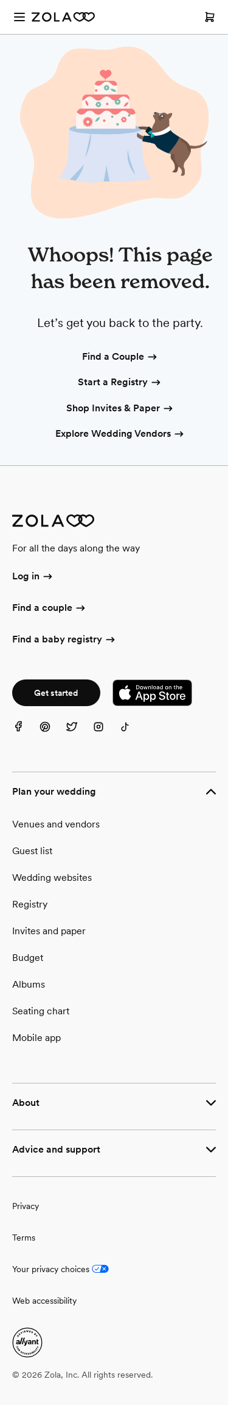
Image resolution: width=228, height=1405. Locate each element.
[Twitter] (79, 734)
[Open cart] (210, 17)
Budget (27, 957)
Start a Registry (120, 382)
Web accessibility (44, 1301)
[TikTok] (132, 734)
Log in (33, 577)
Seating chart (40, 1011)
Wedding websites (52, 877)
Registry (29, 904)
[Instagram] (105, 734)
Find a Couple (120, 357)
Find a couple (49, 608)
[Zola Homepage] (63, 17)
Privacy (25, 1206)
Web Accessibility (0, 0)
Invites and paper (49, 931)
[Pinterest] (52, 734)
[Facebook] (25, 734)
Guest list (32, 851)
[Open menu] (19, 17)
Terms (23, 1237)
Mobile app (36, 1037)
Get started (56, 693)
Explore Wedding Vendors (120, 434)
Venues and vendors (56, 824)
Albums (28, 984)
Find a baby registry (64, 640)
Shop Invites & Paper (120, 409)
